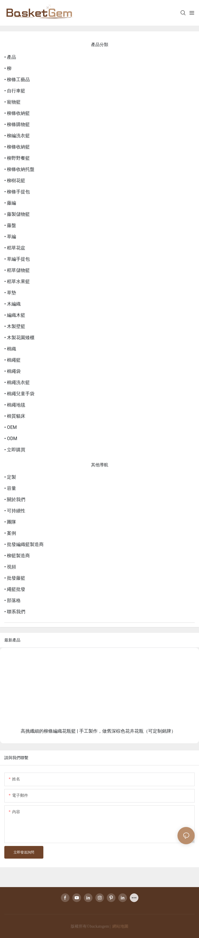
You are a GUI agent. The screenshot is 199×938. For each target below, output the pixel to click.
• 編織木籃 (14, 315)
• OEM (10, 427)
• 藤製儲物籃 (17, 214)
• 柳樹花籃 (14, 180)
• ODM (10, 438)
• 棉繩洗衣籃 (17, 382)
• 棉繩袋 (12, 371)
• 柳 (7, 68)
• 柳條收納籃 (17, 113)
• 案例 (10, 533)
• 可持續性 (14, 510)
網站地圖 (119, 926)
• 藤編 (10, 203)
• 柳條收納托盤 (19, 169)
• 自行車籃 (14, 90)
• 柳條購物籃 (17, 124)
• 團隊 (10, 522)
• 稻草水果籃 (17, 281)
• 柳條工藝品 (17, 79)
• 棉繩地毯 (14, 405)
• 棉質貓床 (14, 416)
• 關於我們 (14, 499)
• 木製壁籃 (14, 326)
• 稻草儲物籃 (17, 270)
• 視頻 (10, 567)
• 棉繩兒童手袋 (19, 393)
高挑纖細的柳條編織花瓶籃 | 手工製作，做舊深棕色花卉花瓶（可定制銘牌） (98, 731)
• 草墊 (10, 292)
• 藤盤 (10, 225)
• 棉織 (10, 348)
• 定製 (10, 477)
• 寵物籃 (12, 102)
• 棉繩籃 (12, 360)
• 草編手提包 (17, 259)
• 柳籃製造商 (17, 555)
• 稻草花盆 (14, 248)
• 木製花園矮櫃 (19, 337)
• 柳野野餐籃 (17, 158)
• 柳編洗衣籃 (17, 135)
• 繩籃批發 (14, 589)
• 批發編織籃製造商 (24, 544)
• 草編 (10, 236)
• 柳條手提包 (17, 191)
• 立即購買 (14, 449)
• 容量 (10, 488)
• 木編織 (12, 304)
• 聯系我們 (14, 611)
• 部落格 (12, 600)
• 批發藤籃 (14, 578)
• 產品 (10, 57)
